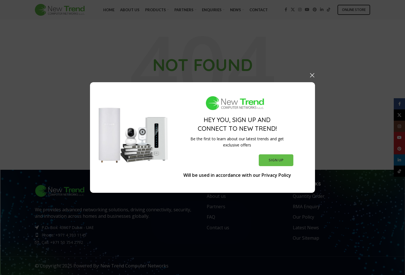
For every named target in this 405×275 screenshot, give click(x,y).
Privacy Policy (276, 175)
